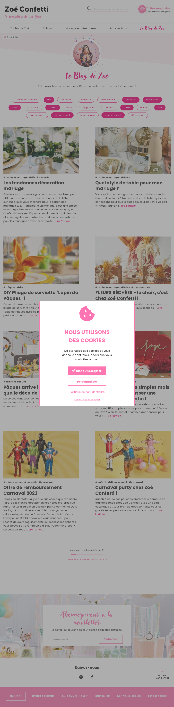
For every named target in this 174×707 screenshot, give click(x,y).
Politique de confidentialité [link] (87, 392)
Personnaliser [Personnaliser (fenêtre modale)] (87, 382)
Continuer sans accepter (87, 400)
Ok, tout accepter (86, 371)
